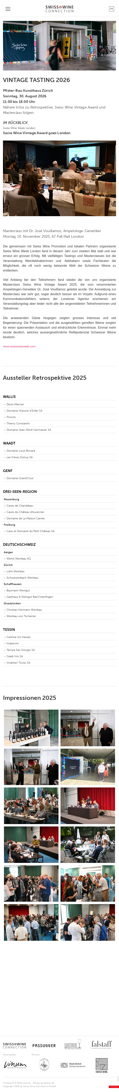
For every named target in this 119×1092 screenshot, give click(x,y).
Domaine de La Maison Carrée (26, 518)
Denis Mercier (15, 404)
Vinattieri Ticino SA (18, 662)
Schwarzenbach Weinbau (22, 577)
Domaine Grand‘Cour (20, 478)
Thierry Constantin (18, 423)
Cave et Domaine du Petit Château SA (31, 531)
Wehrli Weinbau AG (19, 558)
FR (111, 9)
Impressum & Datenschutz (17, 1083)
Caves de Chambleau (20, 505)
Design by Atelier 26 (43, 1083)
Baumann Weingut (18, 590)
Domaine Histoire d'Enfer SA (24, 410)
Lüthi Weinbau (15, 571)
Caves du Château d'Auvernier (25, 512)
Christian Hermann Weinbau (24, 609)
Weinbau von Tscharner (21, 616)
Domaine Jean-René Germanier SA (29, 430)
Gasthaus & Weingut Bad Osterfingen (30, 597)
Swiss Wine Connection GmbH (39, 1086)
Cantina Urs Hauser (19, 637)
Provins (11, 417)
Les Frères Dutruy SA (20, 457)
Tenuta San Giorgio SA (21, 650)
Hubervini (13, 643)
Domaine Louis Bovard (21, 450)
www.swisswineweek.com (19, 346)
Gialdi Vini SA (15, 656)
